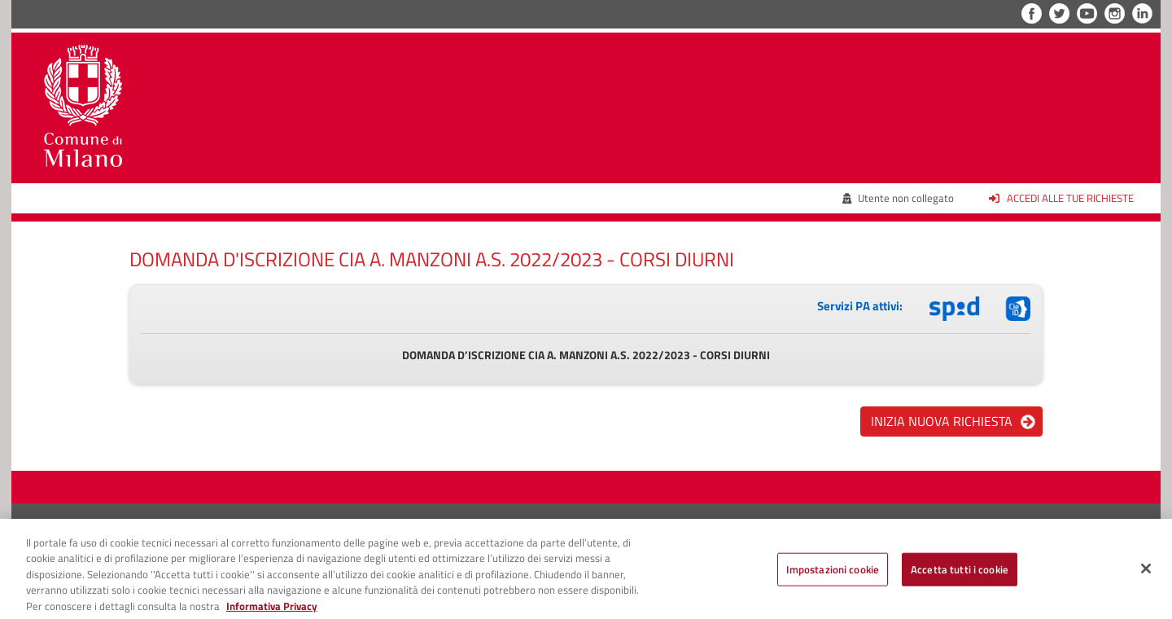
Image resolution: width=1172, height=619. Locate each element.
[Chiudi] (1146, 572)
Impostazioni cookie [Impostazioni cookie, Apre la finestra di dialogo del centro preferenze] (832, 572)
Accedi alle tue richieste (1061, 198)
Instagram (1114, 13)
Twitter (1059, 13)
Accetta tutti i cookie (959, 572)
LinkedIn (1142, 13)
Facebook (1031, 13)
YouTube (1087, 13)
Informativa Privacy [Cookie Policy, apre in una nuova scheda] (271, 610)
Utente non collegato (898, 198)
